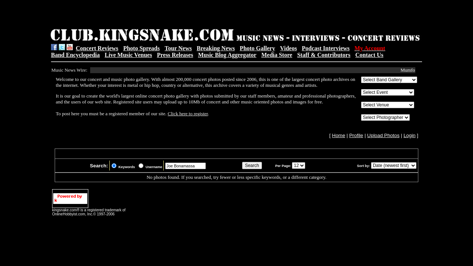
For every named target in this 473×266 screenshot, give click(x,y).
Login (410, 135)
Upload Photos (383, 135)
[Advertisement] (144, 15)
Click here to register (188, 113)
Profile (356, 135)
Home (339, 135)
